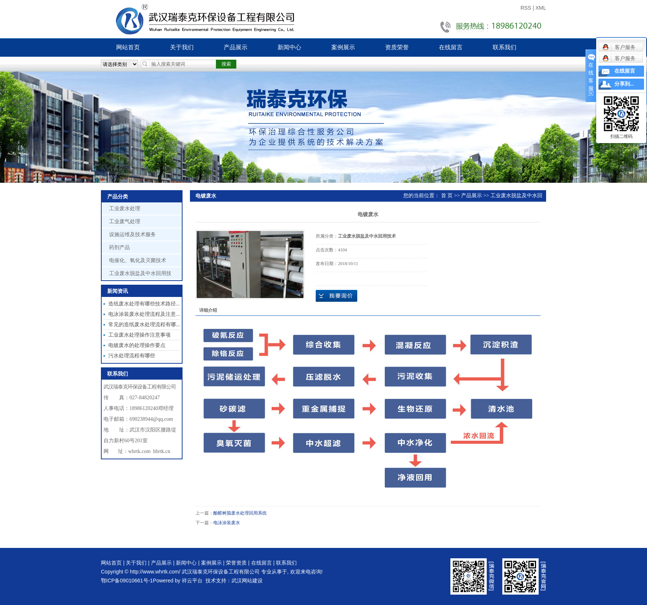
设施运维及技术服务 (132, 234)
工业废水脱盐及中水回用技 (140, 273)
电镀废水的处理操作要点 (136, 345)
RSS (525, 8)
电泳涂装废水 (226, 522)
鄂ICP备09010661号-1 (127, 580)
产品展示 (235, 47)
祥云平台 (192, 580)
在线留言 (451, 47)
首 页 (447, 195)
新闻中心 (289, 47)
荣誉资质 (236, 563)
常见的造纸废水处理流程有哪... (144, 324)
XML (540, 8)
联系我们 (504, 47)
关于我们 (182, 47)
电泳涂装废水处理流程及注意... (144, 314)
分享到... (624, 84)
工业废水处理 (124, 208)
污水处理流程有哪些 (131, 355)
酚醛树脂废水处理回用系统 (240, 513)
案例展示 (343, 47)
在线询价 (336, 296)
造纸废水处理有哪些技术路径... (144, 304)
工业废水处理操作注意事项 (139, 335)
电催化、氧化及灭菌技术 (137, 260)
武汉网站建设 (247, 580)
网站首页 (128, 47)
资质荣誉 (397, 47)
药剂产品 (119, 247)
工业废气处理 (124, 221)
